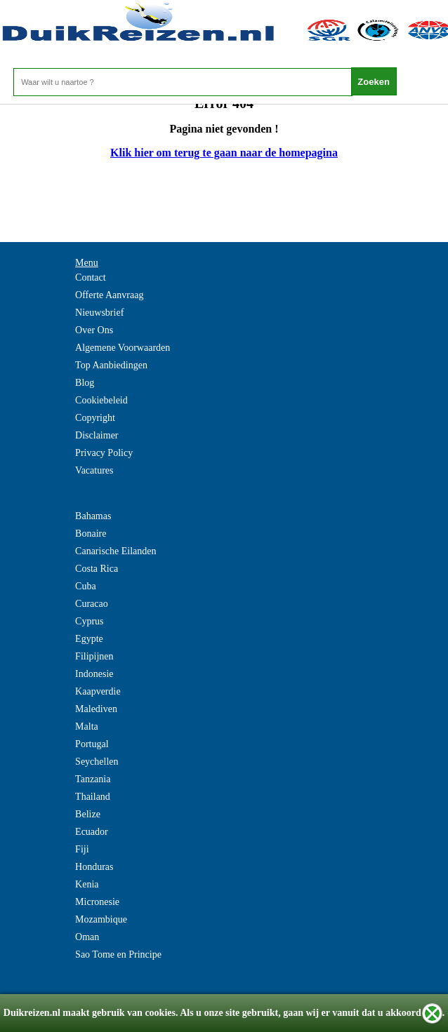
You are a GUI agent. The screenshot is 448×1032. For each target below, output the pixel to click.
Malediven (96, 709)
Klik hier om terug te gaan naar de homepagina (224, 153)
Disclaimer (96, 435)
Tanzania (92, 779)
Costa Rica (96, 568)
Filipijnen (94, 656)
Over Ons (94, 330)
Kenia (86, 884)
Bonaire (90, 533)
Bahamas (93, 516)
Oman (87, 937)
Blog (84, 382)
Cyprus (89, 621)
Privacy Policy (104, 453)
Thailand (92, 796)
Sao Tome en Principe (118, 954)
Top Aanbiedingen (111, 365)
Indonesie (94, 674)
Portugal (91, 744)
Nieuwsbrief (99, 312)
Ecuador (91, 831)
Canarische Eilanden (115, 551)
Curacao (91, 603)
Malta (86, 726)
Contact (90, 277)
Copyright (95, 418)
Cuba (85, 586)
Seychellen (96, 761)
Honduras (94, 867)
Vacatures (94, 470)
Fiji (81, 849)
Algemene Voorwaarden (122, 347)
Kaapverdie (98, 691)
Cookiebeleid (101, 400)
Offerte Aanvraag (109, 295)
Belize (87, 814)
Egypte (89, 639)
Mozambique (101, 919)
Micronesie (97, 902)
